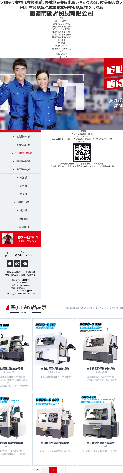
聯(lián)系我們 (61, 54)
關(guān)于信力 (61, 45)
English (64, 57)
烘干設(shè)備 (23, 169)
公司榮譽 (63, 49)
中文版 (58, 57)
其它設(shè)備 (65, 37)
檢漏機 (68, 35)
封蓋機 (23, 194)
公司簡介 (56, 49)
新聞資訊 (61, 43)
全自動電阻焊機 (64, 26)
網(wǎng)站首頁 (87, 308)
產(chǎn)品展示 (61, 21)
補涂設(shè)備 (58, 29)
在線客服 (82, 131)
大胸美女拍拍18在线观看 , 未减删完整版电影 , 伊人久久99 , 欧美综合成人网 (82, 166)
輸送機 (60, 32)
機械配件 (56, 37)
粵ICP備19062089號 (104, 139)
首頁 (61, 18)
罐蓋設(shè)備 (58, 24)
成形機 (66, 32)
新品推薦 (61, 40)
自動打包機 (60, 35)
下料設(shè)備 (23, 145)
